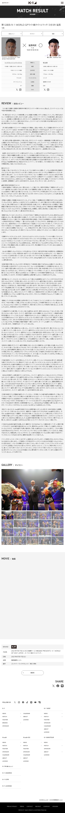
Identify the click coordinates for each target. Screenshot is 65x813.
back (32, 673)
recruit (38, 806)
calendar (26, 713)
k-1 (7, 766)
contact (30, 806)
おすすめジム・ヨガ (43, 799)
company (46, 806)
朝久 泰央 (33, 663)
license (26, 719)
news (4, 713)
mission (55, 806)
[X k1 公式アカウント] (15, 702)
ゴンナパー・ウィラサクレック (19, 663)
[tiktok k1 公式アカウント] (27, 702)
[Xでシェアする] (53, 686)
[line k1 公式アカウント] (31, 702)
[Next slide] (62, 489)
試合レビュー (12, 33)
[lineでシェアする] (62, 686)
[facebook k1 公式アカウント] (23, 702)
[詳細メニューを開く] (62, 3)
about (25, 716)
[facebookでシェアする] (58, 686)
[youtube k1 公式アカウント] (35, 702)
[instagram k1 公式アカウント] (19, 702)
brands (5, 722)
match (4, 716)
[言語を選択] (5, 3)
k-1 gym (5, 779)
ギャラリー (32, 33)
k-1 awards (7, 773)
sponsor (5, 725)
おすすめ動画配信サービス (56, 799)
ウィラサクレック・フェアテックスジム (13, 62)
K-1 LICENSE (7, 786)
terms (22, 806)
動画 (53, 33)
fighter (5, 719)
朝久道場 (45, 62)
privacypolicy (12, 806)
